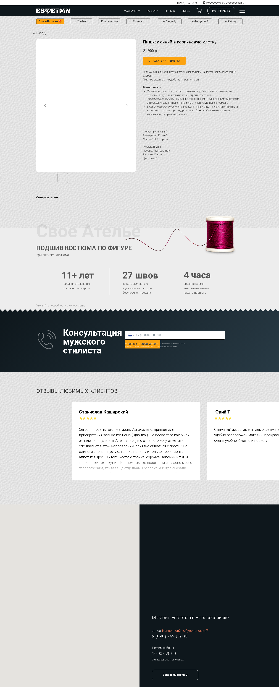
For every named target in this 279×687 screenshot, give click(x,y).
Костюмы (130, 10)
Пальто (170, 10)
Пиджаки (152, 10)
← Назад (39, 33)
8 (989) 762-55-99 (187, 3)
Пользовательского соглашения (163, 347)
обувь (185, 10)
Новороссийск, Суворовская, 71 (226, 2)
